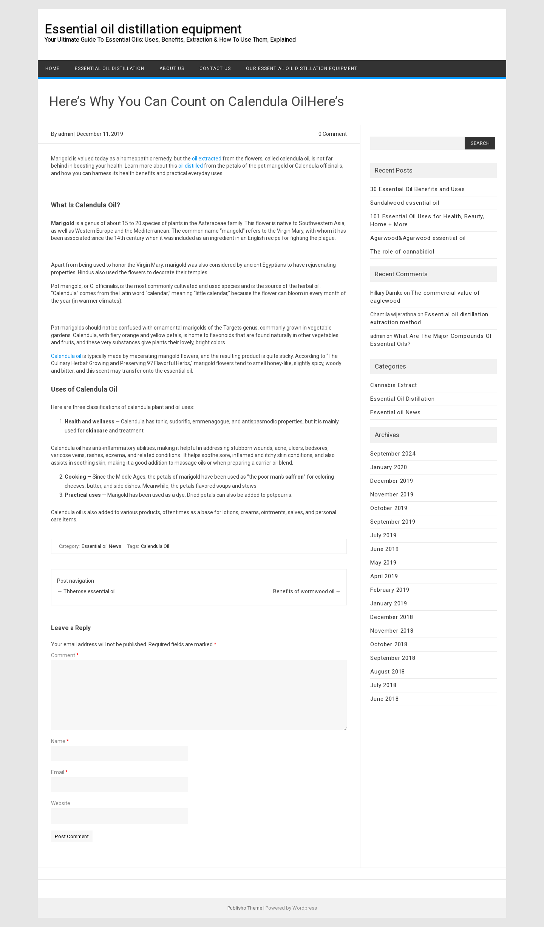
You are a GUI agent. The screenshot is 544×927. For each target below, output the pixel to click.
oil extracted (206, 159)
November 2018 (391, 630)
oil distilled (190, 166)
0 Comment (332, 134)
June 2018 (384, 698)
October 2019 (389, 508)
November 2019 (391, 494)
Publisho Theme (244, 908)
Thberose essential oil (86, 591)
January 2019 (388, 603)
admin (65, 134)
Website (60, 803)
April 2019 (384, 576)
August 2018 (387, 671)
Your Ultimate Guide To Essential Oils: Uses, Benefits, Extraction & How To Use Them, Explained (170, 39)
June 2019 (384, 549)
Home (52, 68)
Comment (65, 655)
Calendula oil (66, 356)
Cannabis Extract (393, 385)
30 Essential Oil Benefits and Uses (417, 189)
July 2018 (383, 685)
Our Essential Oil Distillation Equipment (301, 68)
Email (59, 772)
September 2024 (392, 453)
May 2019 (383, 562)
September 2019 (392, 521)
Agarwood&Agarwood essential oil (418, 238)
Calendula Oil (155, 546)
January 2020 (388, 467)
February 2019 (389, 589)
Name (60, 741)
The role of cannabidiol (402, 251)
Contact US (215, 68)
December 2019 (391, 480)
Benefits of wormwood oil (307, 591)
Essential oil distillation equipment (143, 28)
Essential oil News (101, 546)
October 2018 (389, 644)
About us (171, 68)
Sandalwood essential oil (404, 202)
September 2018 (392, 658)
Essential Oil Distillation (109, 68)
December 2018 (391, 617)
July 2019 (383, 535)
